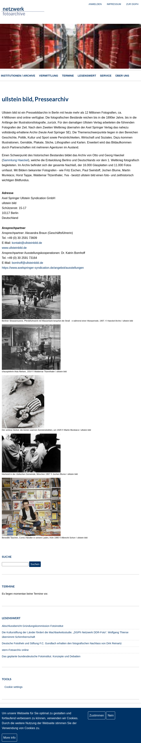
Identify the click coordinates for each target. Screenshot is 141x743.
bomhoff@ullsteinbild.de (27, 262)
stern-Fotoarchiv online (15, 649)
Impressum (114, 4)
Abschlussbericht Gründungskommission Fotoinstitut (32, 625)
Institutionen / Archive (18, 75)
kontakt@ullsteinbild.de (27, 242)
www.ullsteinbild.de (14, 247)
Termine (68, 75)
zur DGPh (132, 4)
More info (9, 737)
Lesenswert (87, 75)
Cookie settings (13, 686)
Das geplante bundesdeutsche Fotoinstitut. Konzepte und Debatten (41, 656)
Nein (111, 715)
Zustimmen (96, 715)
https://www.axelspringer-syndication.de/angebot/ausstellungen (43, 267)
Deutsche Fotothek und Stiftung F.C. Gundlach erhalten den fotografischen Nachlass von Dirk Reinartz (62, 643)
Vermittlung (48, 75)
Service (105, 75)
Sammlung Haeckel (15, 160)
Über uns (122, 75)
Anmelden (95, 4)
